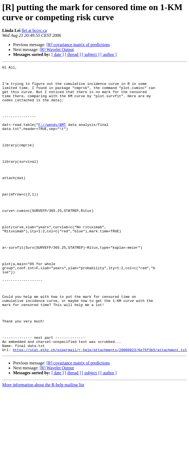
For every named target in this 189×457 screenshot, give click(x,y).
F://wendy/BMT (52, 136)
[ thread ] (73, 54)
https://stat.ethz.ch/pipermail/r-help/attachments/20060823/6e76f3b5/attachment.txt (100, 407)
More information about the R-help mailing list (43, 442)
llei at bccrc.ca (34, 30)
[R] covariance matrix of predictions (78, 44)
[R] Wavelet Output (57, 49)
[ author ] (108, 54)
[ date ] (57, 54)
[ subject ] (90, 54)
